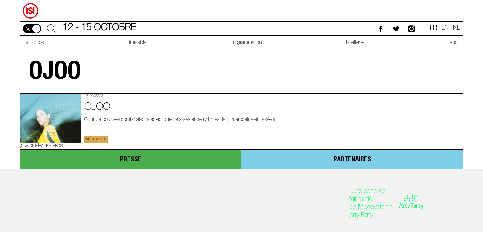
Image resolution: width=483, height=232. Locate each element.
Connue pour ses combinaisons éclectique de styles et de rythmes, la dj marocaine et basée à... (182, 120)
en (445, 28)
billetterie (355, 42)
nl (456, 28)
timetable (137, 42)
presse (130, 159)
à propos (35, 42)
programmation (246, 42)
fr (433, 28)
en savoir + (96, 139)
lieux (452, 42)
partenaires (352, 159)
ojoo (97, 107)
